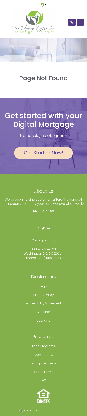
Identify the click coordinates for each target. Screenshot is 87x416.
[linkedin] (48, 228)
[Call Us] (72, 22)
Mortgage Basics (43, 363)
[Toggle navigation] (80, 22)
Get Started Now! (43, 153)
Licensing (44, 320)
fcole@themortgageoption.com (43, 262)
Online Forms (43, 372)
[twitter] (43, 228)
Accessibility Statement (43, 303)
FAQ (43, 380)
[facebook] (38, 228)
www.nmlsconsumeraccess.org (43, 219)
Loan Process (44, 354)
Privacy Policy (43, 295)
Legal (44, 286)
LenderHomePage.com (54, 410)
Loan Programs (43, 346)
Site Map (43, 312)
